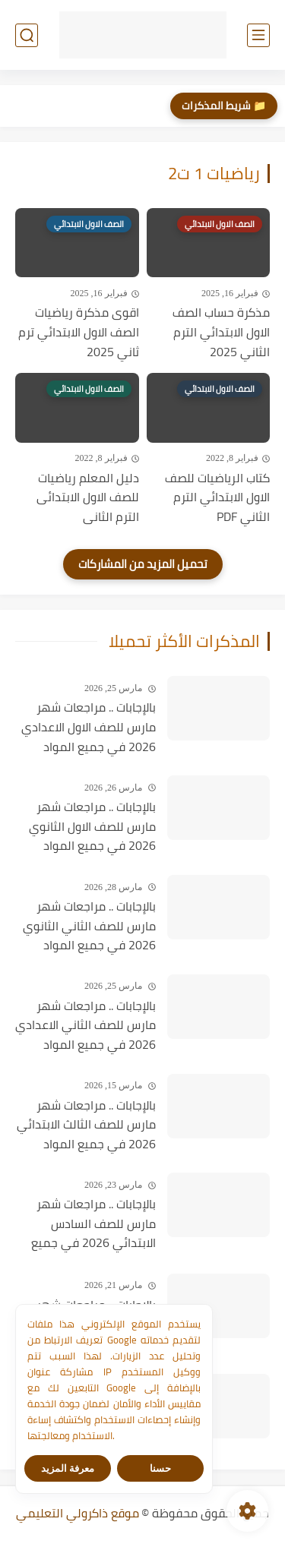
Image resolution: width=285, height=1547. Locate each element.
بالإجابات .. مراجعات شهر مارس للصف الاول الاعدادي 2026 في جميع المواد (88, 727)
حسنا (160, 1468)
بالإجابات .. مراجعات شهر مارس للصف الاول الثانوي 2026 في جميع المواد (92, 826)
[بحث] (26, 35)
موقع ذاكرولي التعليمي (77, 1512)
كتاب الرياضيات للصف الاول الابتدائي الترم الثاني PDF (217, 498)
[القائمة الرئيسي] (258, 35)
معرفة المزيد (68, 1468)
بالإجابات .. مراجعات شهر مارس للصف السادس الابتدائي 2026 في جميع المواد (93, 1224)
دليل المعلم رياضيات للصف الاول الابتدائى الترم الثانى (87, 498)
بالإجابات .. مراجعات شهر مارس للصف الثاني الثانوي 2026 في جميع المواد (89, 926)
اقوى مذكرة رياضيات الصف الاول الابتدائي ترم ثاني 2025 (78, 332)
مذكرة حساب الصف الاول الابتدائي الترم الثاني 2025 (221, 332)
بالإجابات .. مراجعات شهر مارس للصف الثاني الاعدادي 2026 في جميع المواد (85, 1025)
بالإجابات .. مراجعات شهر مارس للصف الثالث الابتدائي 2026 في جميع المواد (86, 1125)
